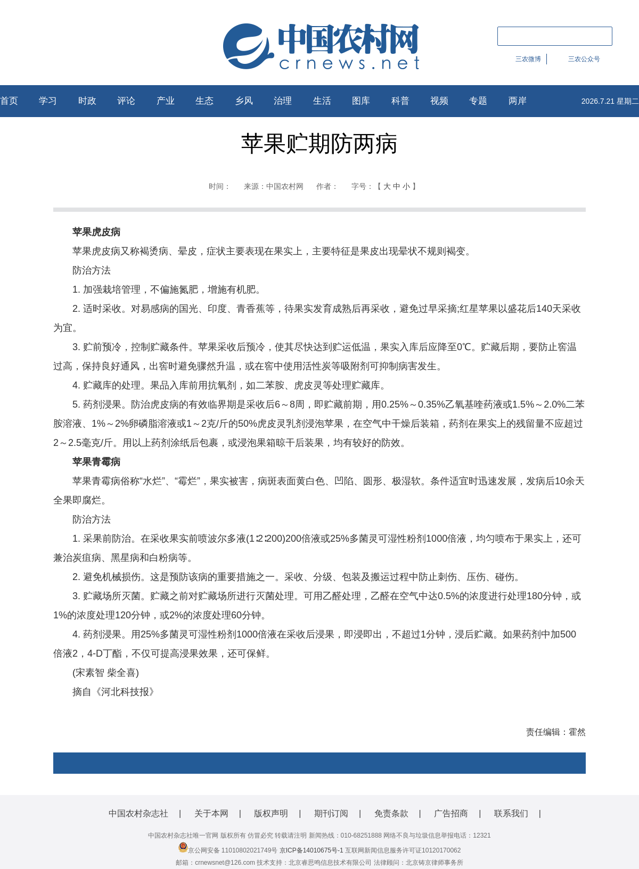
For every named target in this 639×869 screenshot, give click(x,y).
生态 (204, 101)
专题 (478, 101)
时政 (87, 101)
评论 (126, 101)
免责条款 (391, 813)
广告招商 (451, 813)
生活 (322, 101)
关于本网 (211, 813)
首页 (9, 101)
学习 (48, 101)
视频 (439, 101)
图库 (361, 101)
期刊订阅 (331, 813)
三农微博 (528, 59)
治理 (283, 101)
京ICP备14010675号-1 (311, 850)
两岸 (518, 101)
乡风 (244, 101)
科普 (400, 101)
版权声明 (271, 813)
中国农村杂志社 (138, 813)
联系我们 (511, 813)
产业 (166, 101)
